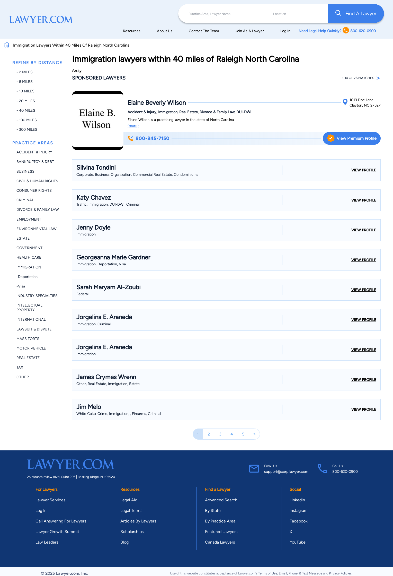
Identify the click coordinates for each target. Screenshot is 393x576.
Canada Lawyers (220, 542)
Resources (131, 31)
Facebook (299, 521)
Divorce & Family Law (37, 209)
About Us (164, 31)
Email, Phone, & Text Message (300, 573)
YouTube (298, 542)
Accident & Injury (34, 152)
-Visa (20, 286)
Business (25, 171)
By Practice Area (220, 521)
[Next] (254, 434)
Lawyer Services (50, 500)
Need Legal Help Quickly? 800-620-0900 (337, 30)
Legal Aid (128, 500)
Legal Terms (131, 510)
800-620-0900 (345, 471)
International (31, 319)
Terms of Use (267, 573)
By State (213, 510)
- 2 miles (24, 72)
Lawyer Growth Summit (57, 531)
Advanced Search (221, 500)
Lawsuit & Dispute (34, 329)
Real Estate (28, 357)
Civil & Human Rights (37, 181)
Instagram (299, 510)
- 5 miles (24, 81)
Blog (124, 542)
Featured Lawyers (221, 531)
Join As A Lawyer (249, 31)
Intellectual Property (29, 307)
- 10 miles (25, 91)
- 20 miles (25, 101)
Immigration (28, 267)
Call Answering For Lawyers (60, 521)
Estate (23, 238)
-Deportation (27, 276)
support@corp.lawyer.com (286, 471)
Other (22, 377)
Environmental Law (36, 228)
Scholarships (132, 531)
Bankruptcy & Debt (35, 161)
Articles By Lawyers (138, 521)
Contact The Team (204, 31)
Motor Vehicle (31, 348)
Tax (19, 367)
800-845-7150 (148, 138)
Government (29, 248)
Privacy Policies (340, 573)
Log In (285, 31)
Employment (28, 219)
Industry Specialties (37, 295)
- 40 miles (25, 110)
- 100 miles (26, 120)
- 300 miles (26, 129)
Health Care (28, 257)
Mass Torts (27, 338)
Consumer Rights (34, 190)
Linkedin (297, 500)
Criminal (25, 200)
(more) (133, 125)
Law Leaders (46, 542)
